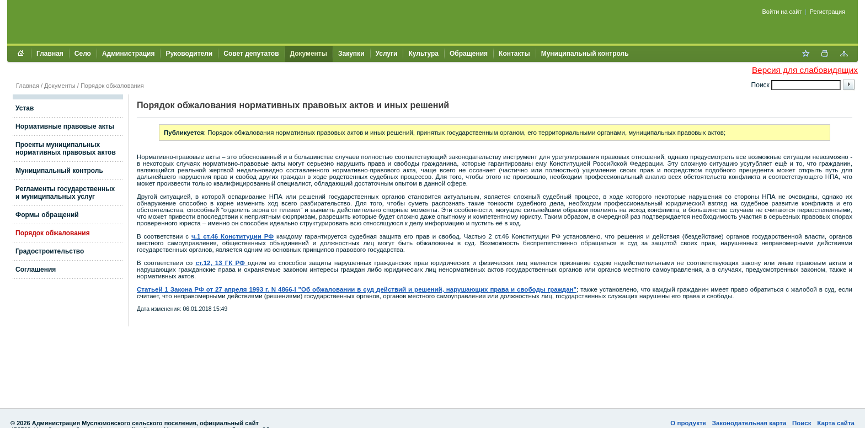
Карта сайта (836, 423)
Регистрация (827, 11)
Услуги (387, 53)
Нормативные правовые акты (64, 126)
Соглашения (35, 269)
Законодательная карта (749, 423)
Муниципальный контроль (585, 53)
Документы (308, 53)
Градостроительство (49, 251)
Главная (49, 53)
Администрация (128, 53)
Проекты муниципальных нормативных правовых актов (65, 148)
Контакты (514, 53)
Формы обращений (47, 215)
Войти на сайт (782, 11)
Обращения (469, 53)
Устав (24, 108)
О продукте (688, 423)
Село (82, 53)
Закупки (351, 53)
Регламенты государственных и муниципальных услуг (65, 192)
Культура (423, 53)
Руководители (188, 53)
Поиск (801, 423)
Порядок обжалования (112, 85)
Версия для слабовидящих (805, 70)
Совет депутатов (251, 53)
